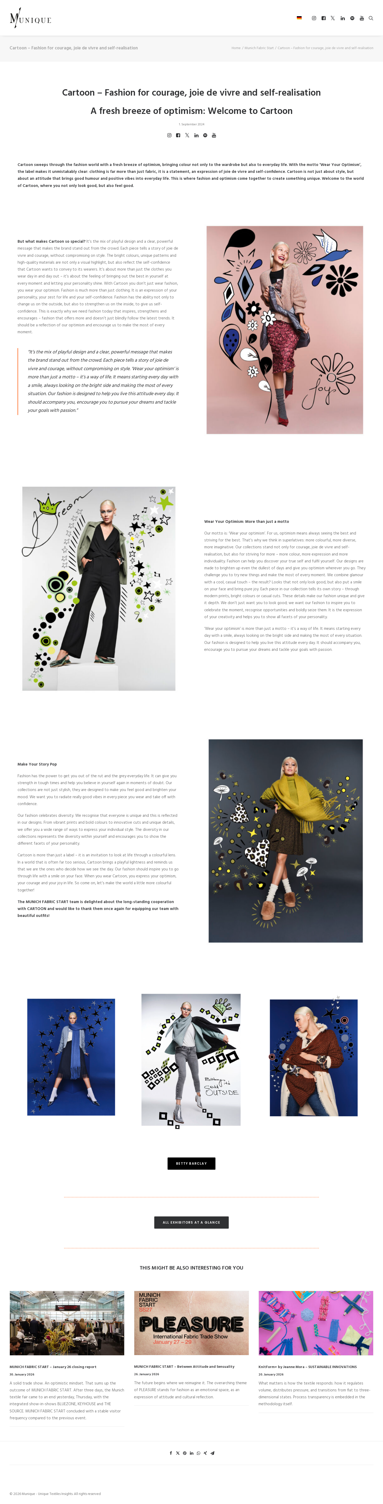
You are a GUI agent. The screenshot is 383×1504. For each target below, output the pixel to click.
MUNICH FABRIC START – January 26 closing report (53, 1367)
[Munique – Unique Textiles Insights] (30, 17)
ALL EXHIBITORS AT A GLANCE (191, 1222)
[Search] (369, 18)
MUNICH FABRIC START (47, 902)
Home (236, 48)
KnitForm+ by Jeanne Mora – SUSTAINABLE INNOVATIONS (308, 1367)
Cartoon (25, 165)
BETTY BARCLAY (191, 1163)
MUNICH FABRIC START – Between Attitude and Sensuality (184, 1367)
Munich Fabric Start (259, 48)
